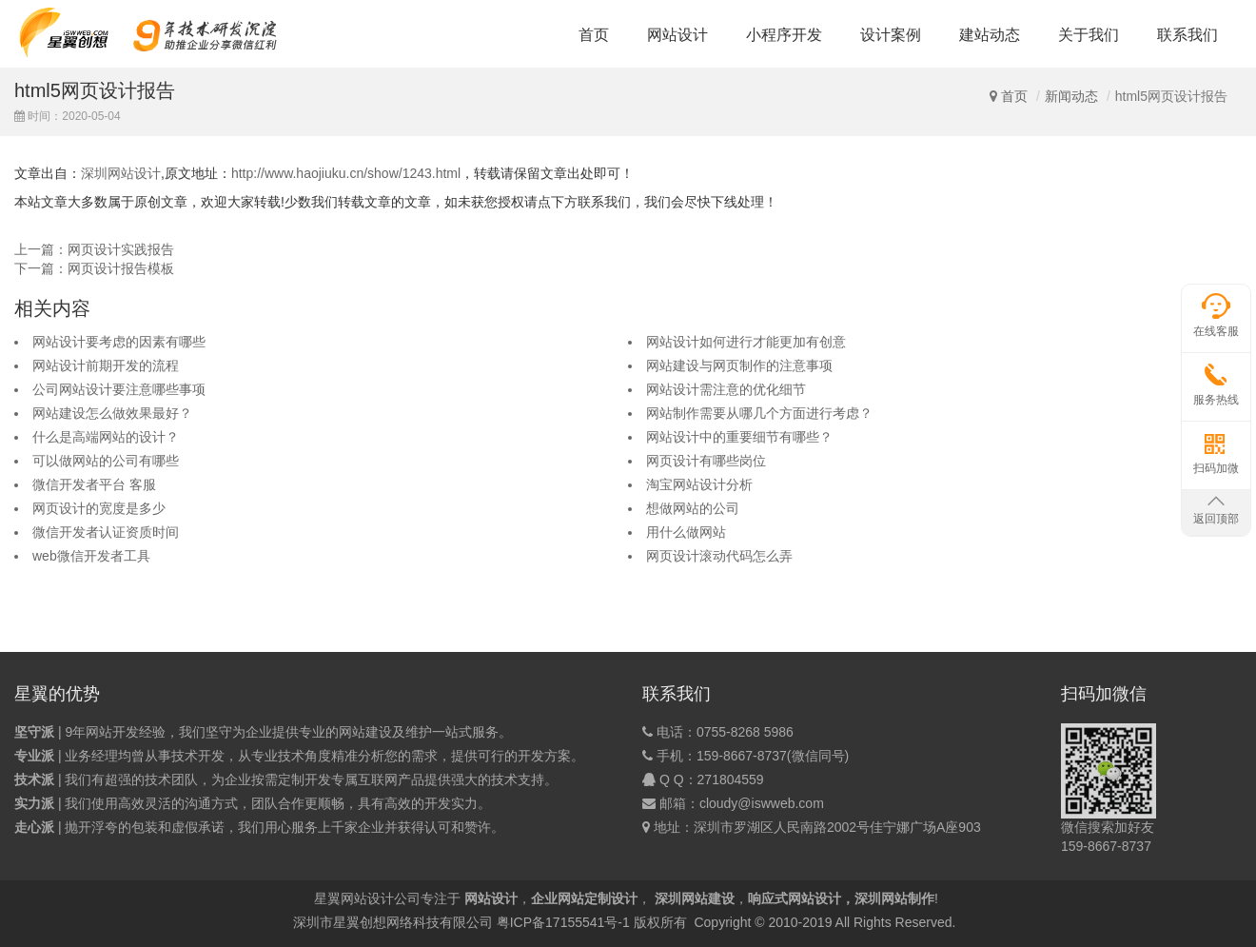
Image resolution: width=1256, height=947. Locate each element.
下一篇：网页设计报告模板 (94, 268)
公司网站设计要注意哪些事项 (119, 389)
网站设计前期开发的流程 (105, 365)
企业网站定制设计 (584, 898)
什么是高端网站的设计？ (105, 436)
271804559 (730, 779)
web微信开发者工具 (91, 555)
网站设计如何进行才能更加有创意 (746, 341)
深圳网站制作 (894, 898)
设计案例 (890, 35)
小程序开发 (784, 35)
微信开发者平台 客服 (94, 484)
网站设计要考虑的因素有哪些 (119, 341)
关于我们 (1088, 35)
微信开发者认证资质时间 (105, 532)
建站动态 (989, 35)
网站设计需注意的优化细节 (726, 389)
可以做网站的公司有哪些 (105, 460)
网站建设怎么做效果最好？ (112, 413)
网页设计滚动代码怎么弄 (719, 555)
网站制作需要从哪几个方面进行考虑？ (759, 413)
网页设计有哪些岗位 (706, 460)
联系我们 (1187, 35)
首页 (594, 35)
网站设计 (677, 35)
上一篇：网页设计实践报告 (94, 249)
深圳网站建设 (695, 898)
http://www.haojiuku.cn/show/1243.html (346, 173)
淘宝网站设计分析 (699, 484)
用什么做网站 (686, 532)
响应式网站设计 (794, 898)
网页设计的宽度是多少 (99, 508)
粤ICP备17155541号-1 (563, 922)
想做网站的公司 (692, 508)
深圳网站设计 (121, 173)
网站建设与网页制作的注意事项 (739, 365)
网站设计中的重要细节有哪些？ (739, 436)
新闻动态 (1071, 96)
